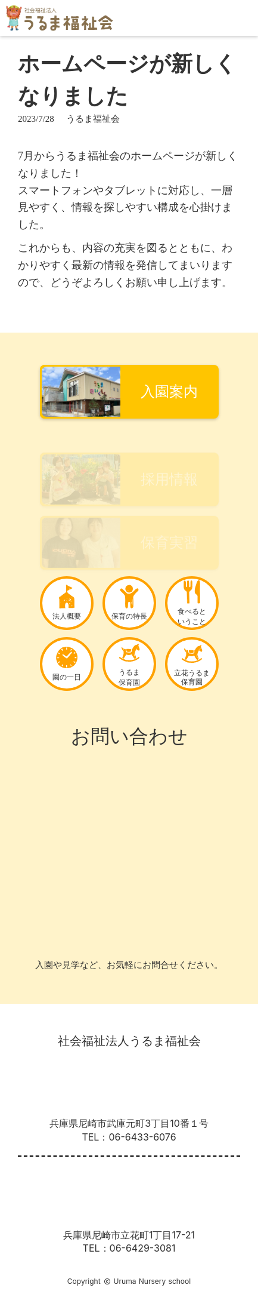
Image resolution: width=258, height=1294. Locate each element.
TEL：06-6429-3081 (129, 1248)
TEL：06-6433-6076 (129, 1137)
